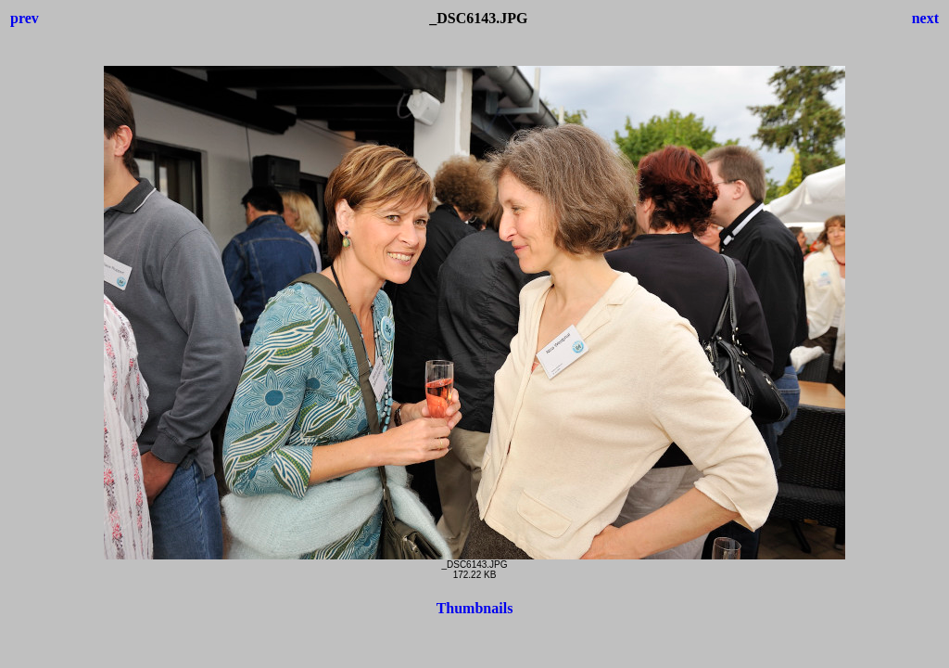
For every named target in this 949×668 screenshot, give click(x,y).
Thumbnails (475, 608)
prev (24, 18)
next (925, 18)
